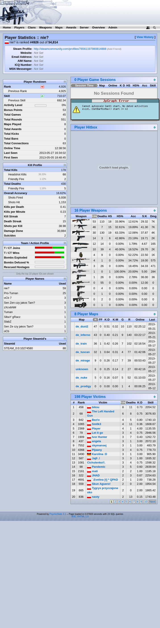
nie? (6, 288)
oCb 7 (8, 297)
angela (94, 441)
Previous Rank (17, 91)
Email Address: (22, 56)
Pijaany (94, 449)
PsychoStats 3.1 (58, 514)
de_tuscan (83, 352)
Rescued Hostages (17, 267)
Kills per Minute (14, 211)
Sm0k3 (94, 424)
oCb (6, 331)
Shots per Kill (13, 226)
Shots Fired (15, 197)
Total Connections (16, 143)
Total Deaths (12, 183)
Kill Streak (11, 216)
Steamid (9, 343)
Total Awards (13, 129)
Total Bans (11, 138)
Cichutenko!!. (96, 462)
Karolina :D (97, 454)
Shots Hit (14, 202)
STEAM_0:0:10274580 (18, 348)
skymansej (96, 445)
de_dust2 (82, 326)
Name (8, 283)
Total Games (12, 114)
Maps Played (12, 124)
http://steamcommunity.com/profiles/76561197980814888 (70, 48)
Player (93, 428)
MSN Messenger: (20, 68)
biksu (93, 407)
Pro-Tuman (11, 293)
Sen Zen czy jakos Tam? (19, 302)
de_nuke (81, 377)
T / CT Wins (12, 253)
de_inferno (83, 335)
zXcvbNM (10, 307)
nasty (93, 496)
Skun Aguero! (98, 484)
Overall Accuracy (15, 193)
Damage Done (13, 231)
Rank (7, 86)
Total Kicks (11, 133)
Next (152, 501)
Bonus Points (13, 110)
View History (145, 37)
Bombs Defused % (16, 262)
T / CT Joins (12, 248)
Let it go (95, 432)
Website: (26, 52)
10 (145, 501)
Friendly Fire (16, 179)
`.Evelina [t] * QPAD (102, 479)
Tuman (8, 312)
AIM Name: (25, 60)
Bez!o (93, 419)
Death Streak (12, 221)
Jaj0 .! (93, 458)
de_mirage (83, 360)
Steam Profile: (22, 48)
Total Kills (10, 170)
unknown (82, 369)
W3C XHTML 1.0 (80, 516)
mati (92, 471)
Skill (7, 96)
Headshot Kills (17, 174)
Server (84, 27)
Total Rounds (13, 119)
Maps (59, 27)
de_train (81, 343)
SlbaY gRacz (12, 317)
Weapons (45, 27)
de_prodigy (83, 386)
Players (19, 27)
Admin (112, 27)
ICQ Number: (23, 64)
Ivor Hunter (97, 437)
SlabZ (7, 321)
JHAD (93, 475)
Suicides (10, 235)
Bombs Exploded (15, 257)
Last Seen (10, 152)
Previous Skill (16, 100)
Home (7, 27)
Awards (71, 27)
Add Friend (114, 49)
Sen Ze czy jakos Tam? (18, 326)
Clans (32, 27)
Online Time (12, 148)
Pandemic (96, 466)
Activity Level (13, 105)
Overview (98, 27)
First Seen (11, 157)
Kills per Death (14, 207)
